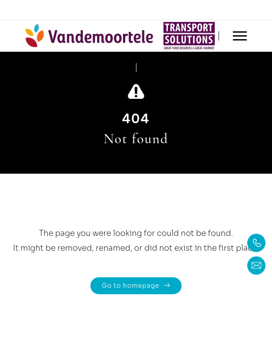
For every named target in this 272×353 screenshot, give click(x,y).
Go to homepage (130, 285)
